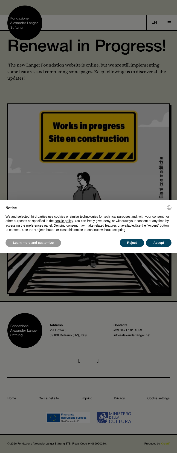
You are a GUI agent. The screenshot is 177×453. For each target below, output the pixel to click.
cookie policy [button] (64, 221)
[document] (88, 219)
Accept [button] (158, 243)
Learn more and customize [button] (33, 243)
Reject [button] (132, 243)
